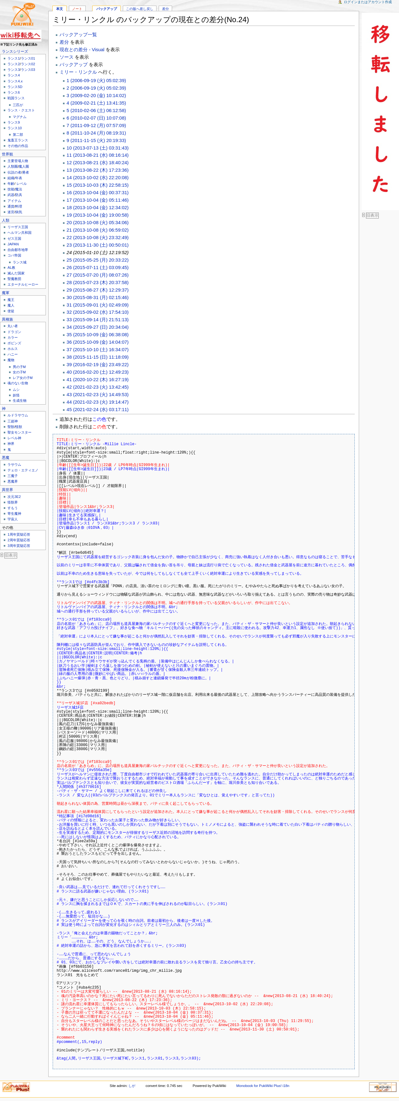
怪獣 (18, 427)
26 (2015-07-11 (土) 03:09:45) (98, 267)
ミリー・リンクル (78, 72)
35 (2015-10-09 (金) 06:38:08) (98, 334)
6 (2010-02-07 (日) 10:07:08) (96, 117)
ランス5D (14, 87)
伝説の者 (14, 172)
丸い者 (12, 326)
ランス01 (28, 58)
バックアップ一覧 (78, 34)
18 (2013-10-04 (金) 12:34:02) (98, 207)
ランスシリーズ (15, 51)
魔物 (10, 360)
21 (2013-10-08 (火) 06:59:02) (98, 230)
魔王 (10, 300)
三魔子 (12, 476)
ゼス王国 (14, 238)
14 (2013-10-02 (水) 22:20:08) (98, 177)
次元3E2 (14, 497)
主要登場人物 (17, 161)
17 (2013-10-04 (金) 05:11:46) (98, 200)
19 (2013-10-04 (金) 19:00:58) (98, 215)
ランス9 (13, 122)
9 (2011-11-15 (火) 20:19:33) (96, 140)
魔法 (18, 189)
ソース (67, 57)
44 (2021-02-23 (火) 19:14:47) (98, 402)
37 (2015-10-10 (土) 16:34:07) (98, 349)
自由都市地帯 (17, 250)
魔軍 (5, 293)
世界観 (7, 154)
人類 (5, 220)
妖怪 (16, 395)
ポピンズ (14, 343)
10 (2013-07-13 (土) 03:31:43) (98, 147)
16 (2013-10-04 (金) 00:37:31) (98, 192)
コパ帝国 (14, 255)
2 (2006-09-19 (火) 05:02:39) (96, 88)
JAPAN (13, 244)
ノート (77, 9)
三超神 (12, 421)
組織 (10, 178)
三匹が (18, 105)
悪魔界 (12, 481)
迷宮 (10, 212)
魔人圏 (24, 166)
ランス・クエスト (21, 110)
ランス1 (13, 58)
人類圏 (12, 166)
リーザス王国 (17, 227)
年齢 (10, 183)
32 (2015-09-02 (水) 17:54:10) (98, 312)
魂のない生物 (17, 383)
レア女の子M (23, 378)
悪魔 (5, 458)
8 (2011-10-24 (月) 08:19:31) (96, 132)
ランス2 (13, 64)
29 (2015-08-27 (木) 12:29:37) (98, 289)
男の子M (19, 367)
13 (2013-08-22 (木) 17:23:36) (98, 170)
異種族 (7, 319)
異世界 (7, 490)
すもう (12, 508)
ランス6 (13, 92)
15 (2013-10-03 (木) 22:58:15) (98, 185)
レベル (22, 183)
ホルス (12, 349)
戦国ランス (16, 98)
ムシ (16, 389)
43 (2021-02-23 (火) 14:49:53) (98, 394)
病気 (18, 212)
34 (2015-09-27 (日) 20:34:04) (98, 327)
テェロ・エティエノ (22, 470)
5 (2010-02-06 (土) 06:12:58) (96, 110)
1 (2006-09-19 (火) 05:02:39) (96, 80)
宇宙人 (12, 519)
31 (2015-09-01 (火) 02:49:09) (98, 304)
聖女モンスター (19, 432)
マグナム (19, 117)
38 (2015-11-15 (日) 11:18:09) (98, 357)
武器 (10, 195)
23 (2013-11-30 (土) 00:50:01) (98, 245)
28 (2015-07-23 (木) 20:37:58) (98, 282)
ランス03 (28, 69)
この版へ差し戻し (139, 9)
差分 (165, 9)
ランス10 (14, 128)
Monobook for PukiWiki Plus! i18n (262, 1086)
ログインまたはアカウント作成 (368, 2)
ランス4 (13, 75)
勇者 (25, 172)
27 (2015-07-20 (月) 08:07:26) (98, 275)
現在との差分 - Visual (82, 49)
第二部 (18, 134)
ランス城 (19, 262)
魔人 (10, 305)
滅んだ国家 (16, 273)
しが (131, 1086)
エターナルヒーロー (22, 284)
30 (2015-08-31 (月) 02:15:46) (98, 297)
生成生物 (19, 400)
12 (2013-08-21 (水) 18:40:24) (98, 162)
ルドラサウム (17, 415)
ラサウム (14, 464)
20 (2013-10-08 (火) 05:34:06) (98, 222)
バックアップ (106, 9)
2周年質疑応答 (18, 540)
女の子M (19, 372)
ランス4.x (14, 81)
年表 (18, 178)
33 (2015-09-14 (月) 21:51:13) (98, 319)
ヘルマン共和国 (19, 232)
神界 (10, 443)
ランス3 (13, 69)
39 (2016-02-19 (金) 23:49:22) (98, 364)
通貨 (10, 206)
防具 (18, 195)
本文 (59, 9)
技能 (10, 189)
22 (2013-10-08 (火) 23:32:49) (98, 237)
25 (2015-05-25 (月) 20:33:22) (98, 260)
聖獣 (10, 427)
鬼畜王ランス (17, 140)
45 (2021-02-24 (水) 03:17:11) (98, 409)
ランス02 (28, 64)
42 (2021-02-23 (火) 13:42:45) (98, 387)
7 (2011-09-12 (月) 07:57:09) (96, 125)
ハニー (12, 354)
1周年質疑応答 (18, 534)
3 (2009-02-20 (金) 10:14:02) (96, 95)
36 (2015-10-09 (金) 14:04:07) (98, 342)
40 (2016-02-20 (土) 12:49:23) (98, 372)
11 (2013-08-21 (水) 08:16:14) (98, 155)
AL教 (11, 267)
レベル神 (14, 438)
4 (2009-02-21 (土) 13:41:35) (96, 103)
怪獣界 (12, 502)
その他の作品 (17, 146)
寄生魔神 (14, 513)
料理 (18, 206)
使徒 (10, 311)
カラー (12, 337)
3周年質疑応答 (18, 546)
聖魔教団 (14, 279)
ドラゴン (14, 332)
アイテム (14, 201)
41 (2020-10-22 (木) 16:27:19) (98, 379)
